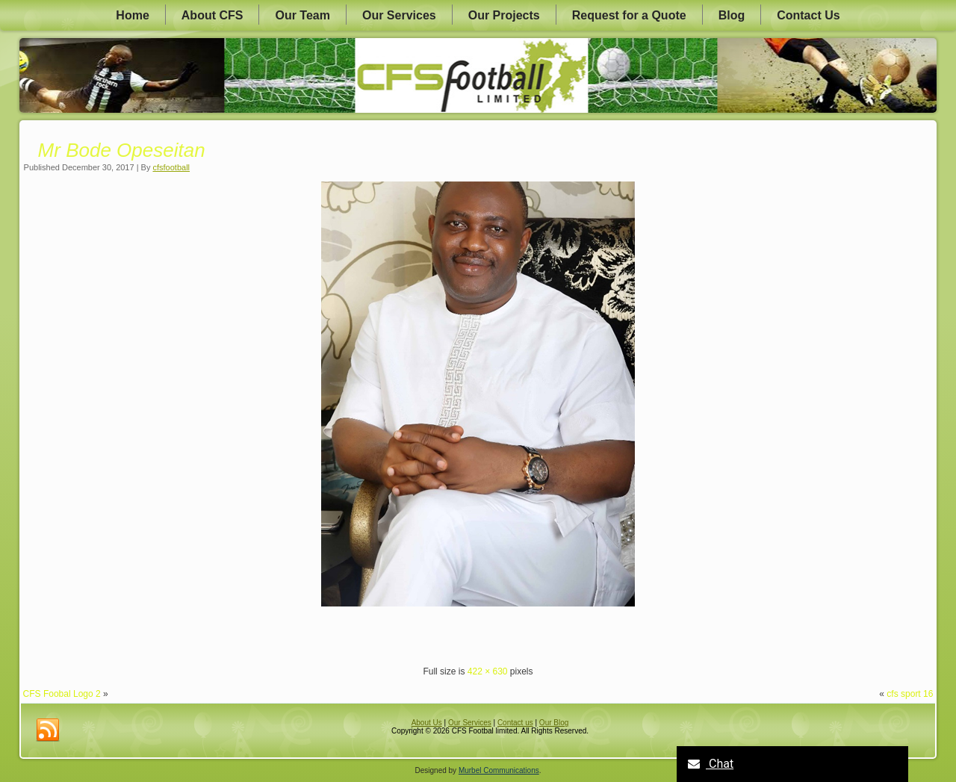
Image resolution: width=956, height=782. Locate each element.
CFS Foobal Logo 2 (62, 694)
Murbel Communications (499, 770)
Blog (731, 15)
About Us (427, 723)
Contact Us (808, 15)
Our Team (302, 15)
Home (132, 15)
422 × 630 (488, 671)
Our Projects (504, 15)
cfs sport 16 (910, 694)
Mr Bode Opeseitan (121, 150)
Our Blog (553, 723)
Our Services (399, 15)
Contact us (515, 723)
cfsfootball (171, 167)
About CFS (212, 15)
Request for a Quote (629, 15)
